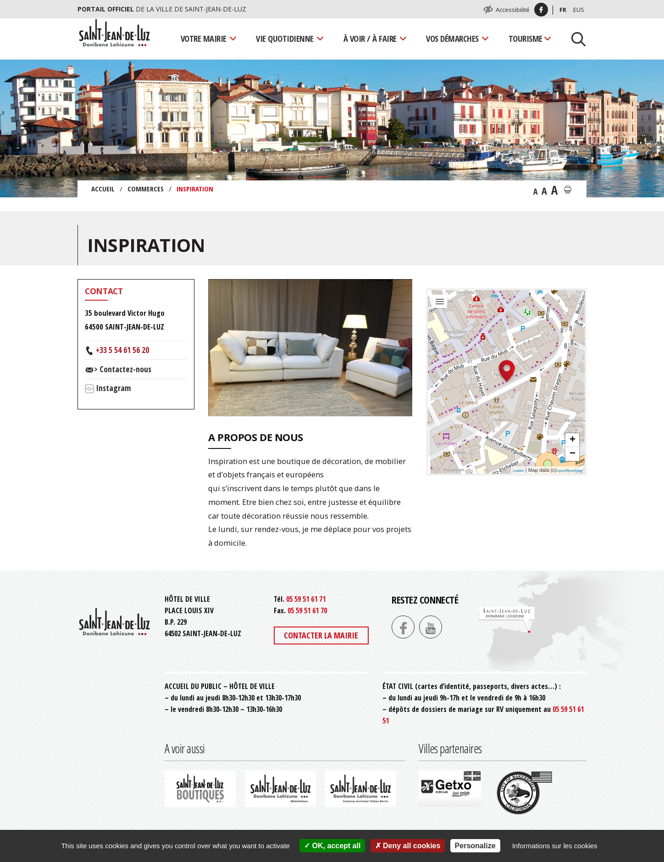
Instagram (113, 387)
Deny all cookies (408, 846)
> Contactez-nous (122, 369)
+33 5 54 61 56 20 (122, 349)
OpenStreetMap (569, 471)
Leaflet (518, 471)
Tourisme (525, 38)
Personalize (475, 846)
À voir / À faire (370, 38)
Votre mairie (204, 38)
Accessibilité (513, 10)
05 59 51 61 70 (307, 610)
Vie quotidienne (285, 38)
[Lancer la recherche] (575, 38)
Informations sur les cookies (555, 846)
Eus (578, 10)
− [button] (572, 454)
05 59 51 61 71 (306, 599)
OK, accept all (332, 846)
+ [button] (572, 440)
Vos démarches (452, 38)
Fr (562, 10)
